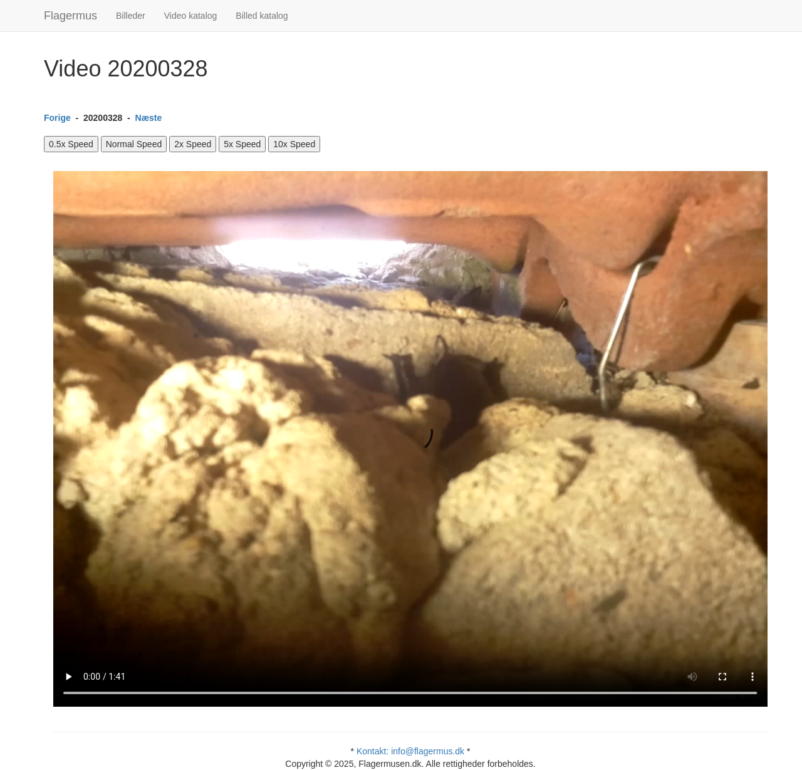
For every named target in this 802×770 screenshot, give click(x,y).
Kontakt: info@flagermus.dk (410, 751)
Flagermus (70, 15)
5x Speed (242, 144)
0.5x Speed (71, 144)
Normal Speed (134, 144)
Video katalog (190, 16)
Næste (148, 118)
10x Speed (294, 144)
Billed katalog (262, 16)
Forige (57, 118)
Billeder (130, 16)
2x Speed (192, 144)
